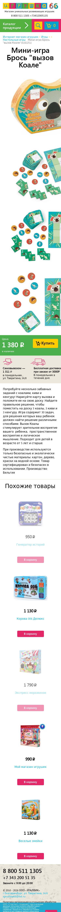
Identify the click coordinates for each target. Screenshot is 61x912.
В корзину (30, 559)
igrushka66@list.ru (14, 896)
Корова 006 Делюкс (30, 618)
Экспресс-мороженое (30, 692)
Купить (47, 343)
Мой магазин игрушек (30, 767)
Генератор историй (30, 544)
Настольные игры (14, 39)
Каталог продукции (12, 25)
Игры (44, 37)
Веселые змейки (30, 841)
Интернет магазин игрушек (20, 37)
